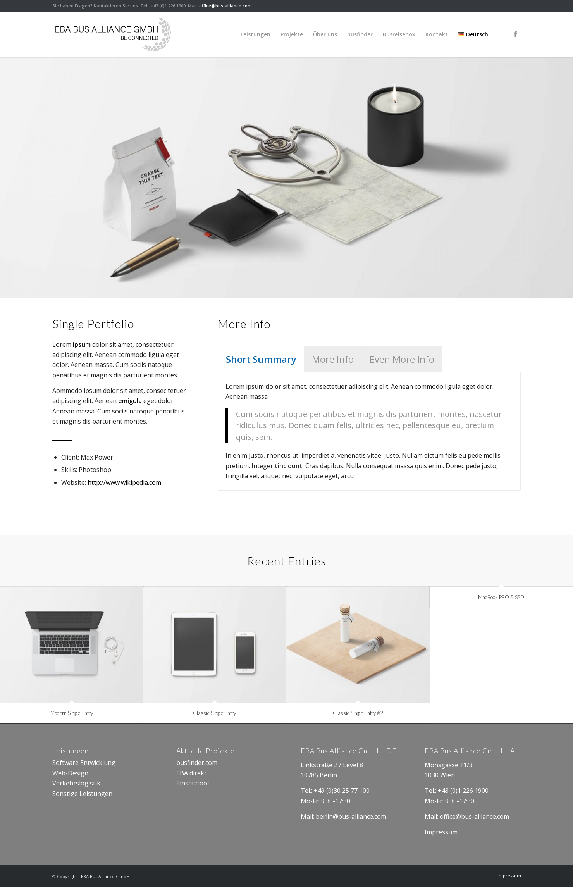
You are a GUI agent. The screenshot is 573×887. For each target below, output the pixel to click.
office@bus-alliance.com (225, 6)
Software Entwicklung (83, 762)
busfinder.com (196, 762)
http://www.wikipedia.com (124, 482)
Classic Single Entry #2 (358, 713)
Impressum (442, 832)
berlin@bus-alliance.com (351, 816)
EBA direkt (191, 773)
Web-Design (70, 773)
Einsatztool (193, 783)
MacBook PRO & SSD (501, 597)
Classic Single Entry (214, 713)
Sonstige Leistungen (82, 793)
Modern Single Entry (71, 713)
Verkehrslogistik (76, 783)
